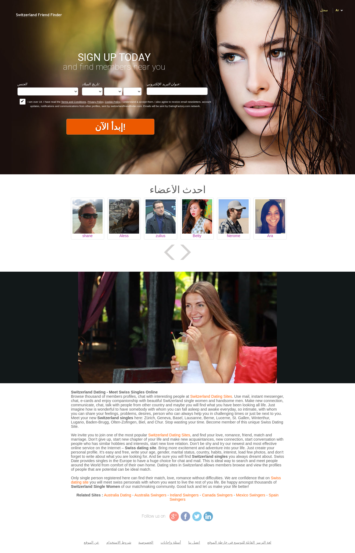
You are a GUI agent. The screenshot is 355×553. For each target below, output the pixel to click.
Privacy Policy (95, 101)
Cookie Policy (112, 101)
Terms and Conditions (73, 101)
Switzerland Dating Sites (211, 396)
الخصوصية (145, 542)
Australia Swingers (150, 495)
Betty (197, 236)
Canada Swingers (217, 495)
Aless (124, 236)
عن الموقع (91, 542)
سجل (324, 10)
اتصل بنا (194, 542)
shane (87, 236)
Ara (270, 236)
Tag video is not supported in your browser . (177, 327)
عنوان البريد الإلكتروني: (164, 84)
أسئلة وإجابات (171, 542)
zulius (160, 236)
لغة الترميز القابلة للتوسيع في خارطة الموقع (239, 542)
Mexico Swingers (250, 495)
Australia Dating (117, 495)
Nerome (233, 236)
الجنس (22, 84)
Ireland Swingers (184, 495)
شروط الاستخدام (118, 542)
